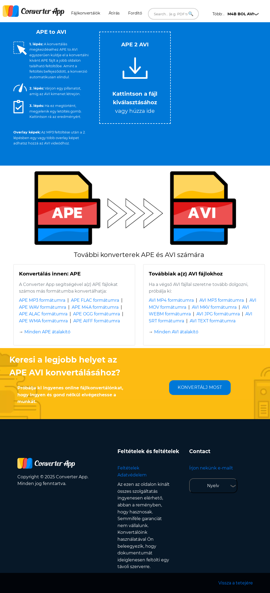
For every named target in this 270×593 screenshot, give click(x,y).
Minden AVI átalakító (176, 331)
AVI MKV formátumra (214, 307)
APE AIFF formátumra (96, 320)
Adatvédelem (132, 475)
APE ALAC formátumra (43, 313)
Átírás (114, 13)
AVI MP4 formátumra (171, 300)
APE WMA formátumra (43, 320)
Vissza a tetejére (235, 582)
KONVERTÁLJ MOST (200, 387)
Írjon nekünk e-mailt (211, 468)
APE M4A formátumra (95, 307)
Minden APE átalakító (47, 331)
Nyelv (213, 485)
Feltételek (128, 468)
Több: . (233, 14)
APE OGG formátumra (96, 313)
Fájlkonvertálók (85, 13)
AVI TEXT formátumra (212, 320)
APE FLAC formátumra (95, 300)
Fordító (135, 13)
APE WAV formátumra (42, 307)
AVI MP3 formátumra (221, 300)
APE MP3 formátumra (42, 300)
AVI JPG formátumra (218, 313)
